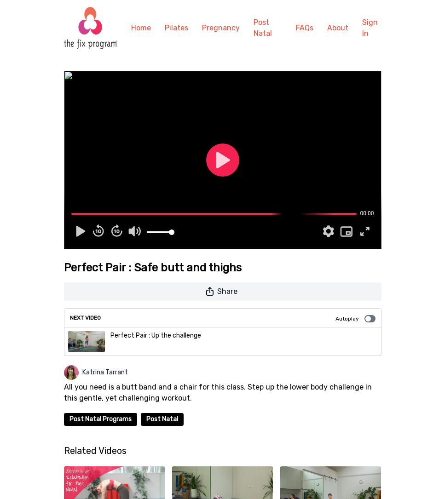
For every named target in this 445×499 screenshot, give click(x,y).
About (337, 27)
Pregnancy (221, 27)
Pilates (176, 27)
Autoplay (355, 318)
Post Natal (263, 28)
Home (141, 27)
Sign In (370, 28)
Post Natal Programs (100, 419)
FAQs (304, 27)
